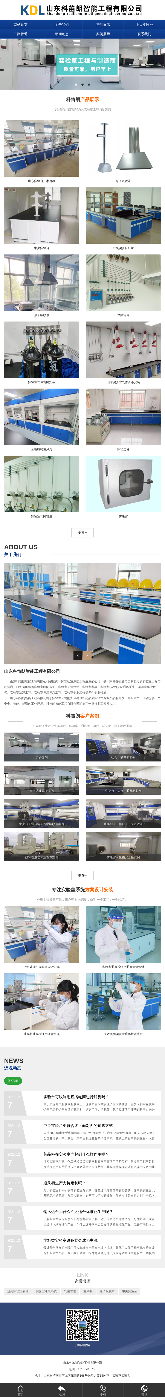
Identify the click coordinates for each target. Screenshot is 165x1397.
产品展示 (103, 25)
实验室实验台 (121, 1375)
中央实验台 (144, 25)
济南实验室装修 (17, 1291)
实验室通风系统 (46, 1291)
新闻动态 (62, 34)
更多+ (82, 532)
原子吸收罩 (107, 1291)
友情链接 (82, 1281)
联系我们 (144, 34)
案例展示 (103, 34)
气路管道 (21, 34)
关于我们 (62, 25)
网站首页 (21, 25)
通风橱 (87, 1291)
